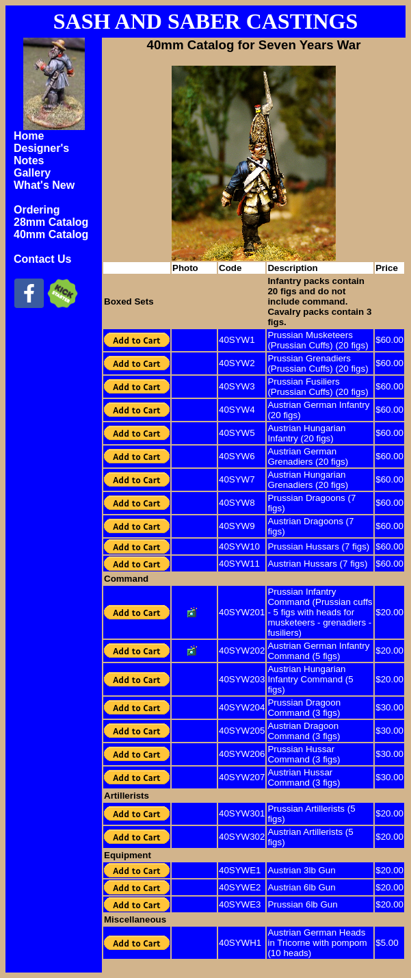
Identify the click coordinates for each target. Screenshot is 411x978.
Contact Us (42, 259)
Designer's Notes (41, 154)
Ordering (37, 210)
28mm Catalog (51, 222)
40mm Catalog (51, 234)
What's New (44, 185)
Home (29, 136)
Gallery (32, 173)
